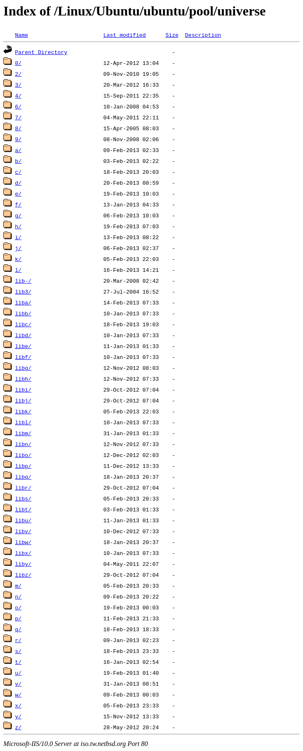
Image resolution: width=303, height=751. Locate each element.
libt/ (23, 509)
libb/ (23, 313)
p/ (18, 618)
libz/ (23, 574)
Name (21, 35)
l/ (18, 270)
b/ (18, 161)
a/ (18, 150)
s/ (18, 651)
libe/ (23, 346)
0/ (18, 63)
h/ (18, 226)
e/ (18, 193)
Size (172, 35)
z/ (18, 727)
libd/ (23, 335)
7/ (18, 117)
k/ (18, 259)
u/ (18, 672)
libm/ (23, 433)
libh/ (23, 378)
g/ (18, 215)
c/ (18, 171)
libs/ (23, 498)
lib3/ (23, 291)
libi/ (23, 389)
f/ (18, 204)
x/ (18, 705)
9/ (18, 139)
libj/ (23, 400)
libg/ (23, 368)
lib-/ (23, 280)
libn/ (23, 444)
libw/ (23, 542)
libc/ (23, 324)
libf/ (23, 357)
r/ (18, 640)
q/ (18, 629)
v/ (18, 683)
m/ (18, 585)
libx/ (23, 553)
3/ (18, 84)
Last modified (124, 35)
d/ (18, 182)
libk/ (23, 411)
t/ (18, 662)
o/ (18, 607)
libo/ (23, 455)
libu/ (23, 520)
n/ (18, 596)
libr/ (23, 487)
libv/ (23, 531)
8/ (18, 128)
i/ (18, 237)
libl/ (23, 422)
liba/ (23, 302)
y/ (18, 716)
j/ (18, 248)
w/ (18, 694)
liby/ (23, 564)
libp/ (23, 466)
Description (203, 35)
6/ (18, 106)
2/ (18, 73)
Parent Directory (41, 52)
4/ (18, 95)
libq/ (23, 476)
